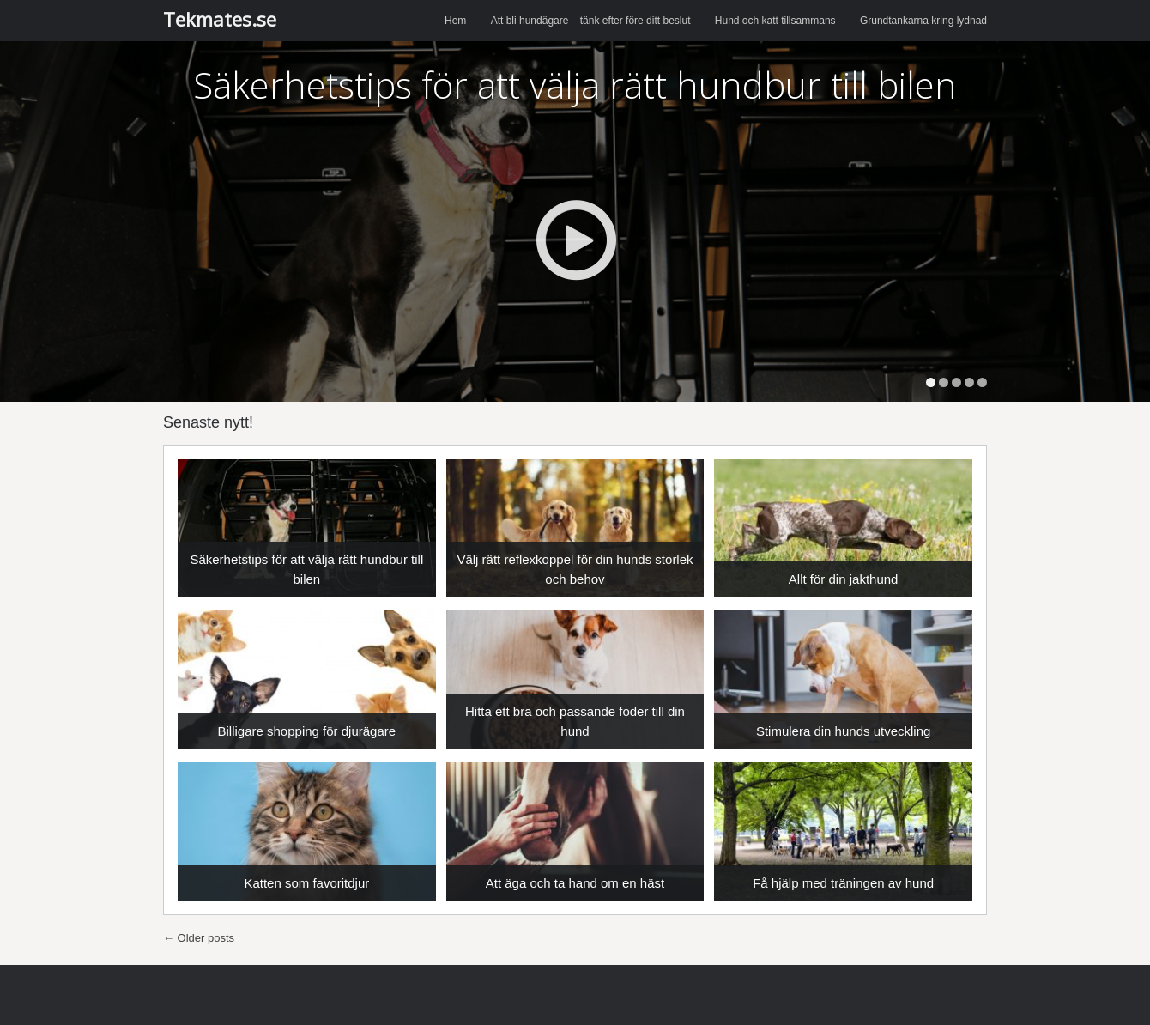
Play (575, 240)
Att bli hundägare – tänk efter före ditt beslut (591, 21)
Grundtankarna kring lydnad (923, 21)
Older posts (198, 937)
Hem (455, 21)
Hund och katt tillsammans (775, 21)
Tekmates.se (219, 19)
